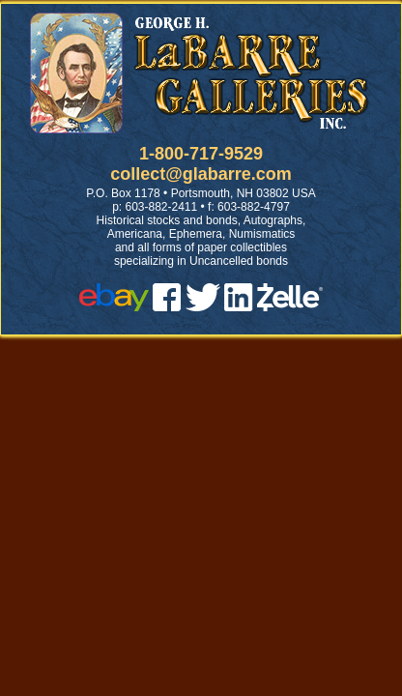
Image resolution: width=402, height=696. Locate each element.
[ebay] (114, 306)
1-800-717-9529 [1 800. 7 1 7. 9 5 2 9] (201, 153)
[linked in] (238, 306)
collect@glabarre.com (201, 174)
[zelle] (290, 306)
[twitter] (203, 306)
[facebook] (167, 306)
